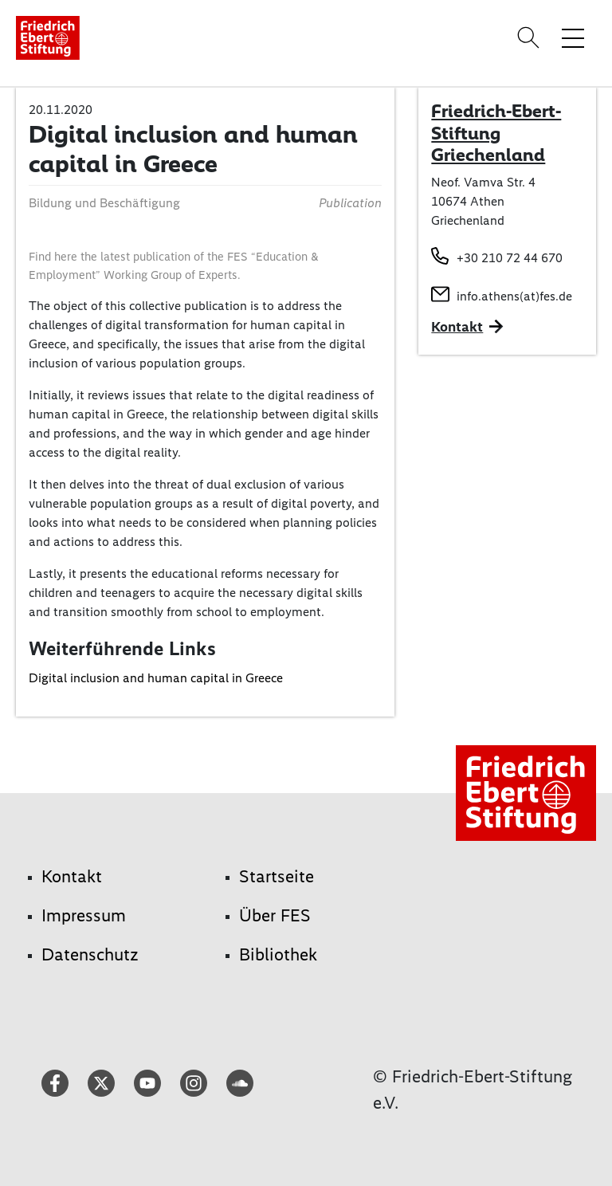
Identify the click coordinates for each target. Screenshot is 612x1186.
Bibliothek (278, 954)
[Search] (531, 37)
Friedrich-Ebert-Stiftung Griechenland (496, 133)
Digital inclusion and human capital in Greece (156, 677)
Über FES (275, 915)
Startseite (276, 876)
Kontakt (71, 876)
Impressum (83, 915)
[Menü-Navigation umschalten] (573, 37)
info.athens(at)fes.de (514, 296)
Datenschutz (90, 954)
